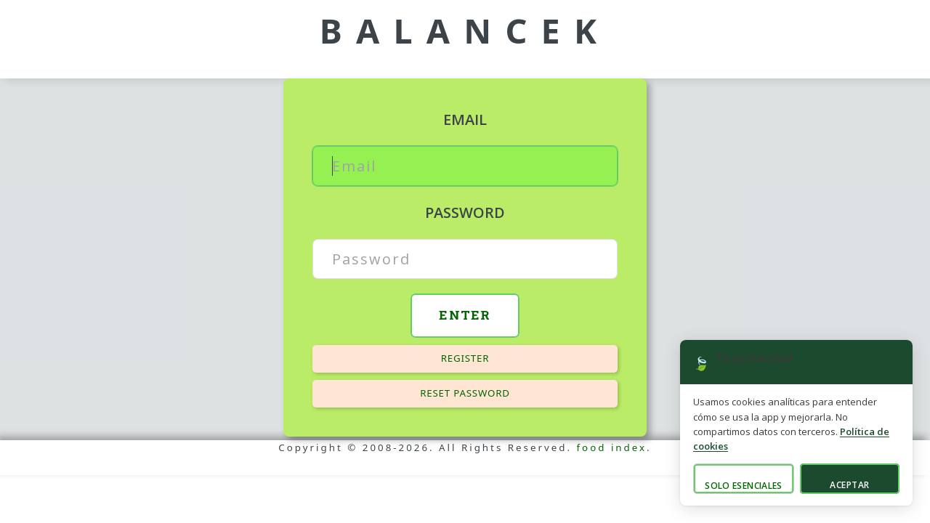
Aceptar (849, 485)
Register (465, 358)
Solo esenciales (743, 485)
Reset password (465, 393)
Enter (465, 315)
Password (465, 212)
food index (612, 447)
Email (465, 119)
